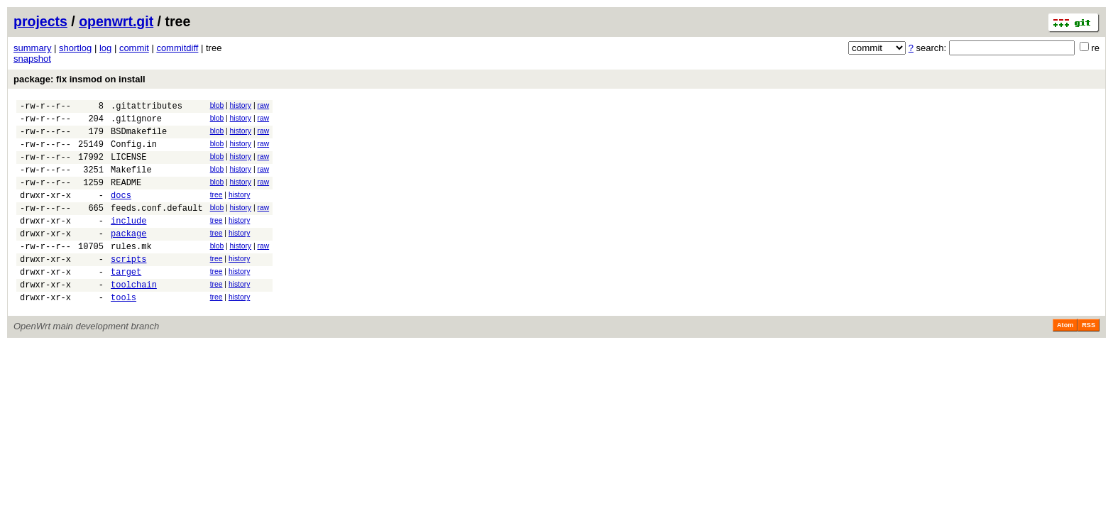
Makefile (131, 182)
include (128, 242)
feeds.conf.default (157, 227)
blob (217, 105)
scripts (128, 286)
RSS (1088, 359)
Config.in (134, 152)
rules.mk (131, 271)
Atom (1065, 359)
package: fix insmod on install (79, 79)
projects (40, 21)
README (126, 197)
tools (123, 331)
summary (32, 48)
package (128, 257)
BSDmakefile (139, 137)
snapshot (32, 58)
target (126, 301)
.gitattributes (146, 107)
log (105, 48)
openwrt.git (116, 21)
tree (216, 210)
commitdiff (177, 48)
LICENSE (128, 167)
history (240, 105)
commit (134, 48)
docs (121, 212)
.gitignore (136, 122)
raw (263, 105)
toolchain (134, 316)
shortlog (75, 48)
